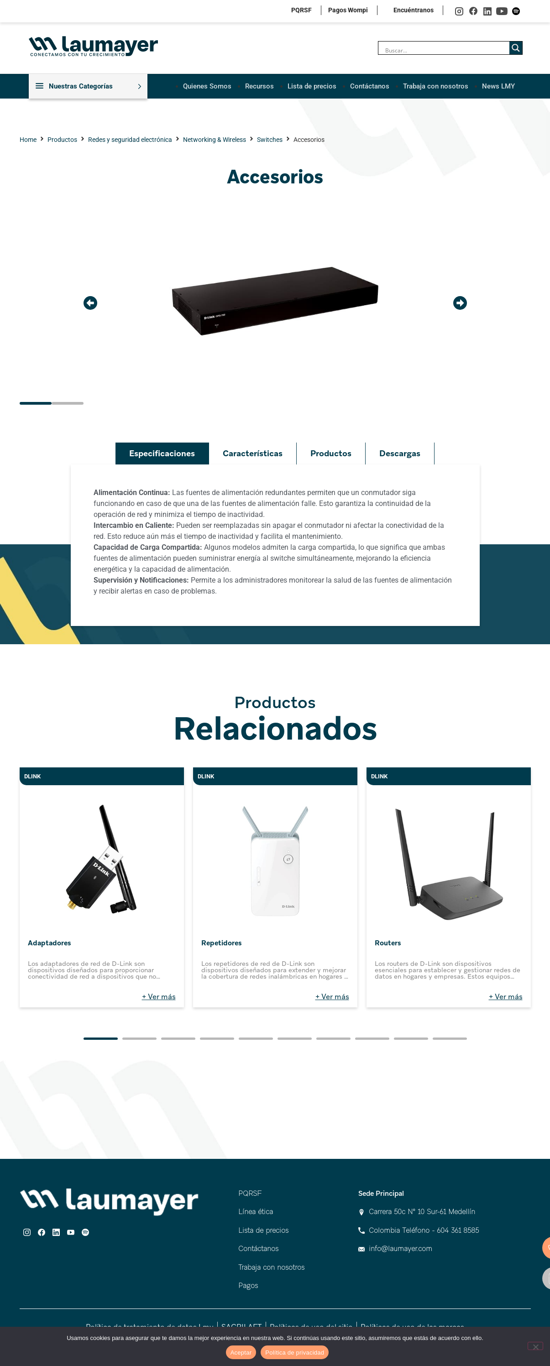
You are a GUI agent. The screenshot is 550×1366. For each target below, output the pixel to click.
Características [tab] (253, 453)
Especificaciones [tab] (162, 453)
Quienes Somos (207, 86)
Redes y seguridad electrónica (130, 139)
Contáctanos (369, 86)
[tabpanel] (275, 545)
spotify (516, 11)
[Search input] (446, 50)
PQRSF (301, 10)
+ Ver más (159, 997)
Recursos (259, 86)
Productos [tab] (330, 453)
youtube (502, 11)
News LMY (498, 86)
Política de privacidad (294, 1352)
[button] (90, 302)
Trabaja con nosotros (435, 86)
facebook (473, 11)
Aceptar (241, 1352)
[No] (535, 1346)
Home (28, 139)
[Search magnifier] (515, 48)
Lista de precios (312, 86)
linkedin (487, 11)
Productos (62, 139)
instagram (459, 11)
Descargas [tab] (399, 453)
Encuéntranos (413, 10)
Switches (270, 139)
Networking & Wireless (214, 139)
